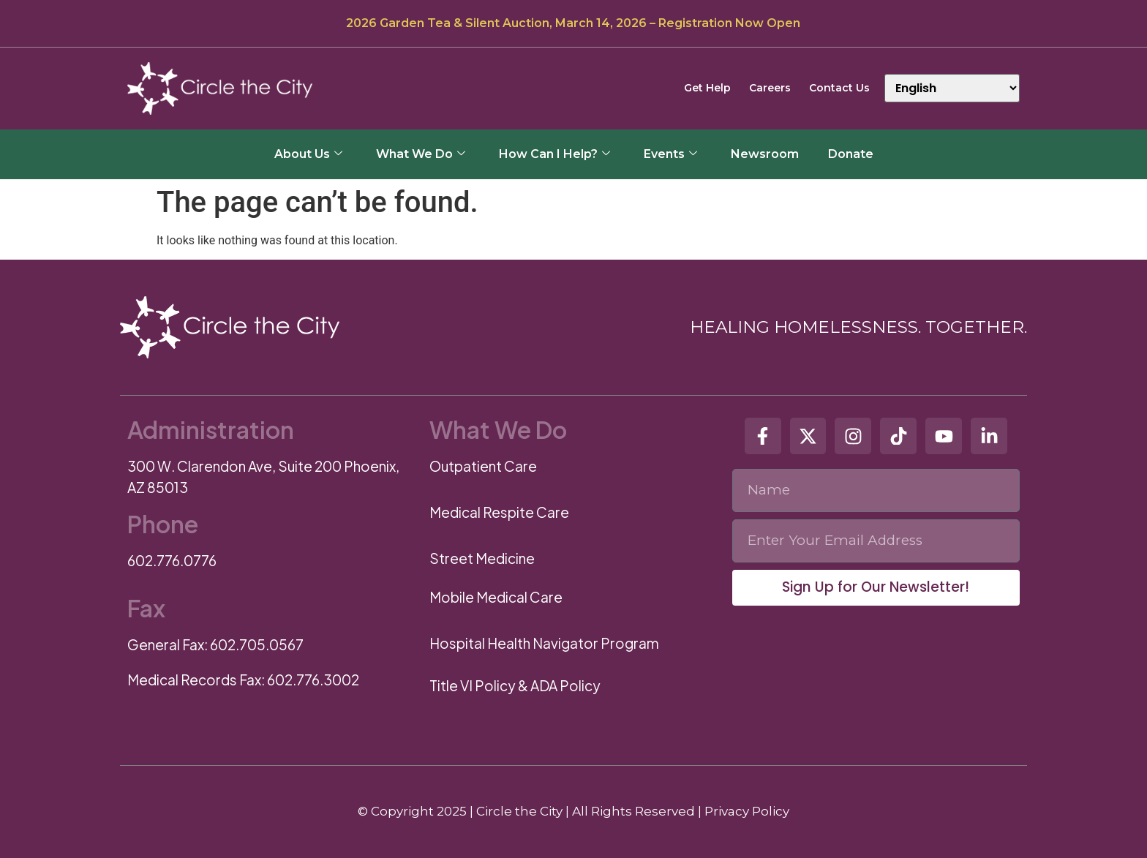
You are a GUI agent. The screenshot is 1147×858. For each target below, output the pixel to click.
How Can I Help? (554, 154)
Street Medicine (482, 558)
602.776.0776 (172, 560)
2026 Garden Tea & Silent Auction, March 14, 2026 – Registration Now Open (573, 23)
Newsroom (765, 154)
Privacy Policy (746, 811)
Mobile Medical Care (496, 597)
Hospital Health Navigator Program (544, 643)
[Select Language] (952, 88)
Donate (850, 154)
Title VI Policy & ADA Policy (515, 685)
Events (670, 154)
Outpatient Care (483, 466)
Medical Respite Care (499, 512)
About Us (308, 154)
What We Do (420, 154)
